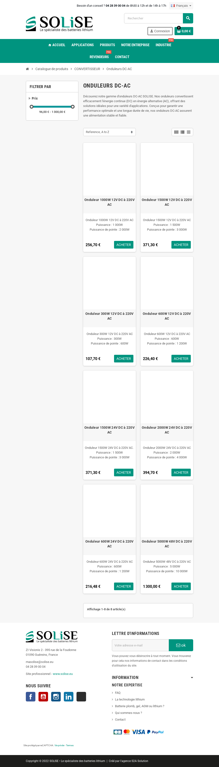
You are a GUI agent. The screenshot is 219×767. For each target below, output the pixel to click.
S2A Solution (139, 761)
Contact (120, 719)
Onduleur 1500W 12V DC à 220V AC (167, 202)
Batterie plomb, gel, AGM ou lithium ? (139, 706)
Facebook (30, 696)
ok (181, 645)
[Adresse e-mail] (140, 645)
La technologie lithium (130, 699)
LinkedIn (68, 696)
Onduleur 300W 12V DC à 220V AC (109, 316)
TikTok (81, 696)
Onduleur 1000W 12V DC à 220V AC (109, 202)
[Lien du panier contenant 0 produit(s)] (184, 31)
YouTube (43, 696)
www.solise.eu (63, 674)
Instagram (56, 696)
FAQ (117, 693)
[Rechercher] (158, 18)
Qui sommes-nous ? (128, 713)
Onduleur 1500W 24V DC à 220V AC (109, 430)
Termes (70, 745)
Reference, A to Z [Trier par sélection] (97, 132)
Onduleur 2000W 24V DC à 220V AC (167, 430)
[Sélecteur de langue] (181, 5)
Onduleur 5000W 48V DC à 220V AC (167, 543)
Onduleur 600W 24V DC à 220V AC (109, 543)
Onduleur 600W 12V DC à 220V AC (167, 316)
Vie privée (59, 745)
